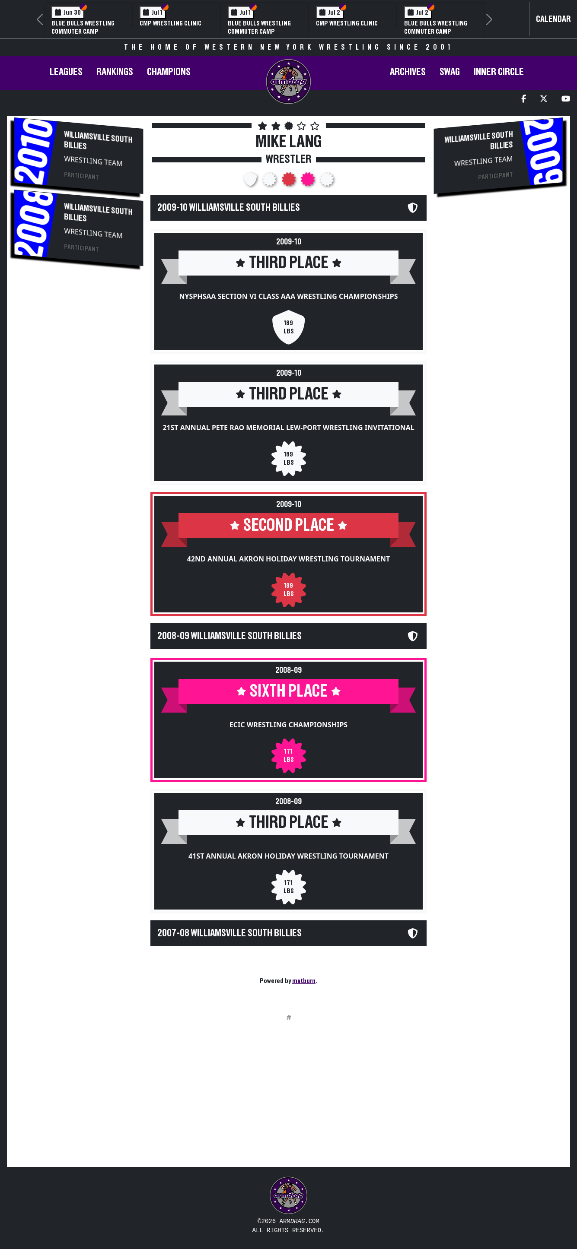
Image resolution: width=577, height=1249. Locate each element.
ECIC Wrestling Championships (288, 724)
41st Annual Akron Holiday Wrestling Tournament (288, 856)
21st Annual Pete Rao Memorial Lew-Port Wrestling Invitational (288, 427)
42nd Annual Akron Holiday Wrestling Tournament (288, 559)
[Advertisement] (78, 417)
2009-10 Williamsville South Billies (228, 208)
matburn (304, 980)
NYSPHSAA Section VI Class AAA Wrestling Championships (288, 296)
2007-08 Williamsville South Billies (229, 933)
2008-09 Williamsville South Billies (229, 636)
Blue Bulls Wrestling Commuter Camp (83, 27)
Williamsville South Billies (98, 140)
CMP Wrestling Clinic (170, 23)
